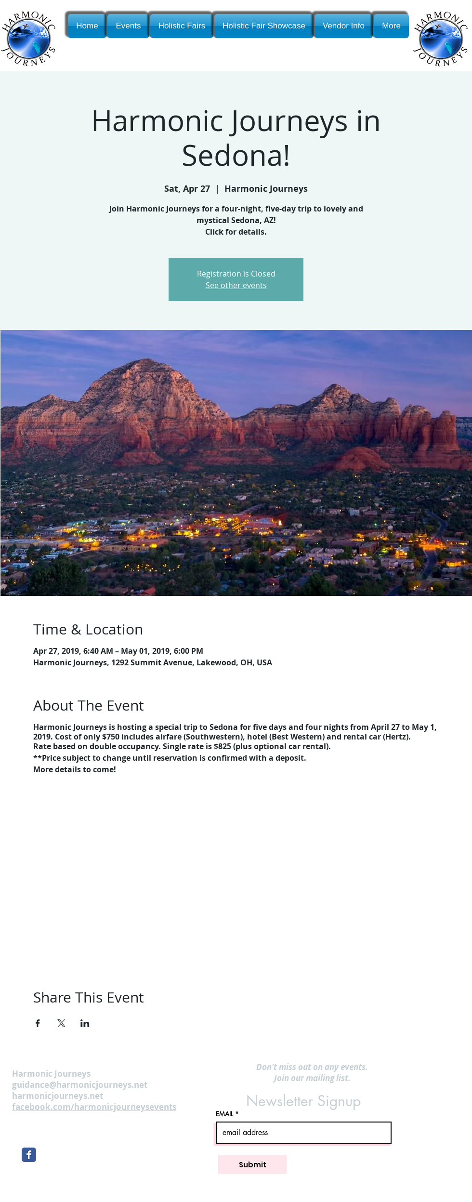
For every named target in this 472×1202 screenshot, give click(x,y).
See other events (236, 285)
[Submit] (252, 1164)
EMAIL (224, 1114)
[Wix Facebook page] (29, 1155)
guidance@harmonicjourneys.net (79, 1084)
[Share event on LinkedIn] (85, 1023)
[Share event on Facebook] (37, 1023)
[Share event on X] (61, 1023)
